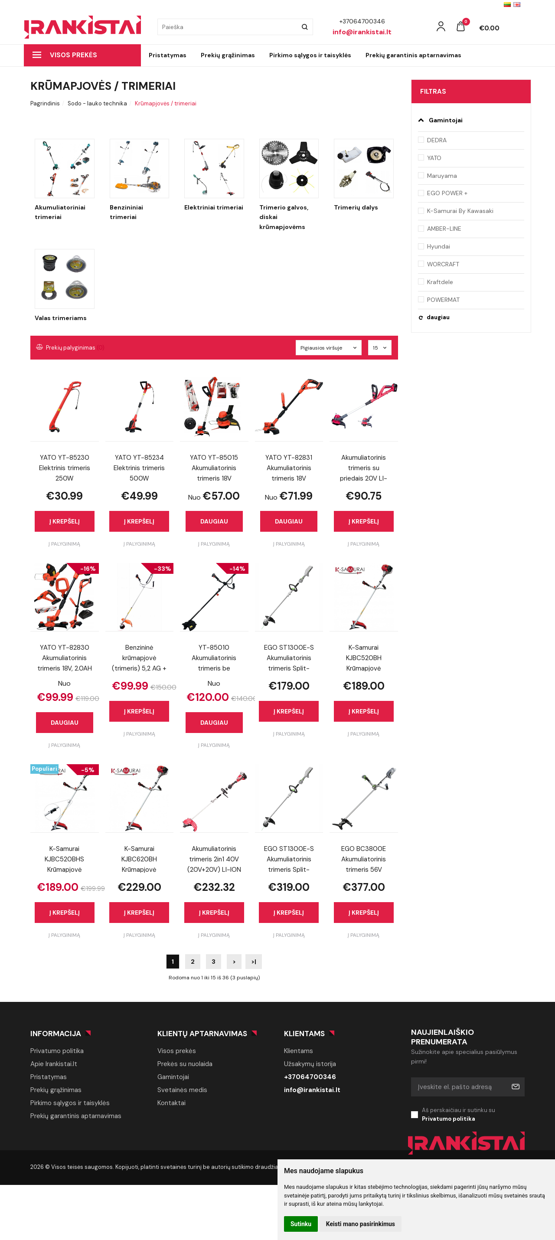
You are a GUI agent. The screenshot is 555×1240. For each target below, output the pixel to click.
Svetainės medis (182, 1090)
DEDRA (437, 140)
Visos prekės (65, 55)
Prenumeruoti (515, 1086)
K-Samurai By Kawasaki (460, 211)
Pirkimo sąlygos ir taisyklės (310, 55)
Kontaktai (171, 1103)
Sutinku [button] (301, 1223)
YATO (434, 158)
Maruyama (442, 176)
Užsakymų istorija (310, 1064)
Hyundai (438, 246)
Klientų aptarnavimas (202, 1033)
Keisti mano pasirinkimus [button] (360, 1223)
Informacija (55, 1033)
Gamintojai (173, 1077)
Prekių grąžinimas (228, 55)
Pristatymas (167, 55)
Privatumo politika (57, 1051)
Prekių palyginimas (70, 347)
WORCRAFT (443, 264)
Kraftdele (440, 282)
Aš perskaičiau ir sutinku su (473, 1115)
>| (253, 961)
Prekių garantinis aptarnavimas (413, 55)
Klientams (304, 1033)
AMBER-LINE (444, 228)
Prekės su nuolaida (184, 1064)
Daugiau (214, 521)
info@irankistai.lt (312, 1090)
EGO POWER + (447, 193)
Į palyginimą (64, 543)
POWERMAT (443, 300)
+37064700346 (310, 1077)
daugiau (438, 317)
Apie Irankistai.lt (53, 1064)
